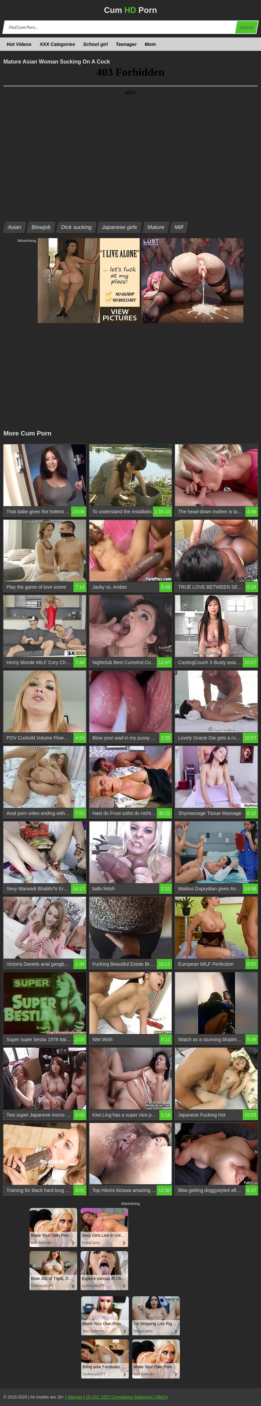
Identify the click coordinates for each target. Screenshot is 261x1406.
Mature (156, 227)
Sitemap (74, 1397)
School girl (95, 44)
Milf (179, 227)
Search (246, 27)
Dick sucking (76, 227)
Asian (14, 227)
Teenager (126, 44)
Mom (150, 44)
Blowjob (41, 227)
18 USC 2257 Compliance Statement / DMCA (127, 1397)
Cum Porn (130, 10)
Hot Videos (19, 44)
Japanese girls (120, 227)
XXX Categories (57, 44)
